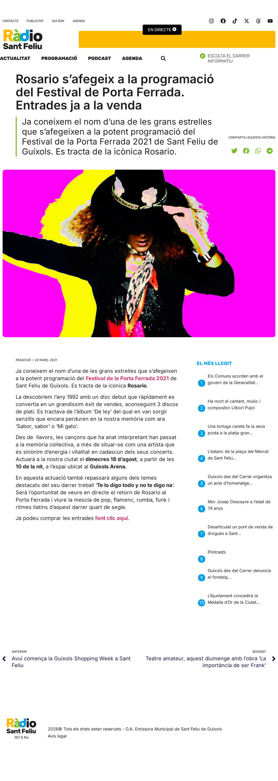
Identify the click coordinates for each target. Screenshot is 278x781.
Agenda (79, 21)
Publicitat (35, 21)
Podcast (99, 58)
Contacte (10, 21)
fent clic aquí (111, 518)
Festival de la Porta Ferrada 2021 (127, 378)
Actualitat (15, 58)
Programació (59, 58)
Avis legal (57, 736)
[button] (163, 58)
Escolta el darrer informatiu (239, 58)
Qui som (58, 21)
